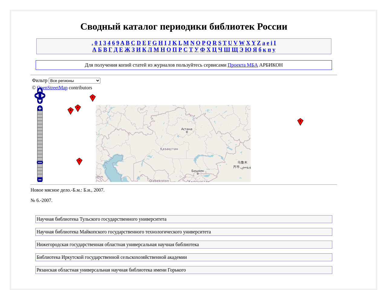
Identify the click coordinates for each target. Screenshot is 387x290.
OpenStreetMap (52, 87)
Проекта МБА (243, 65)
